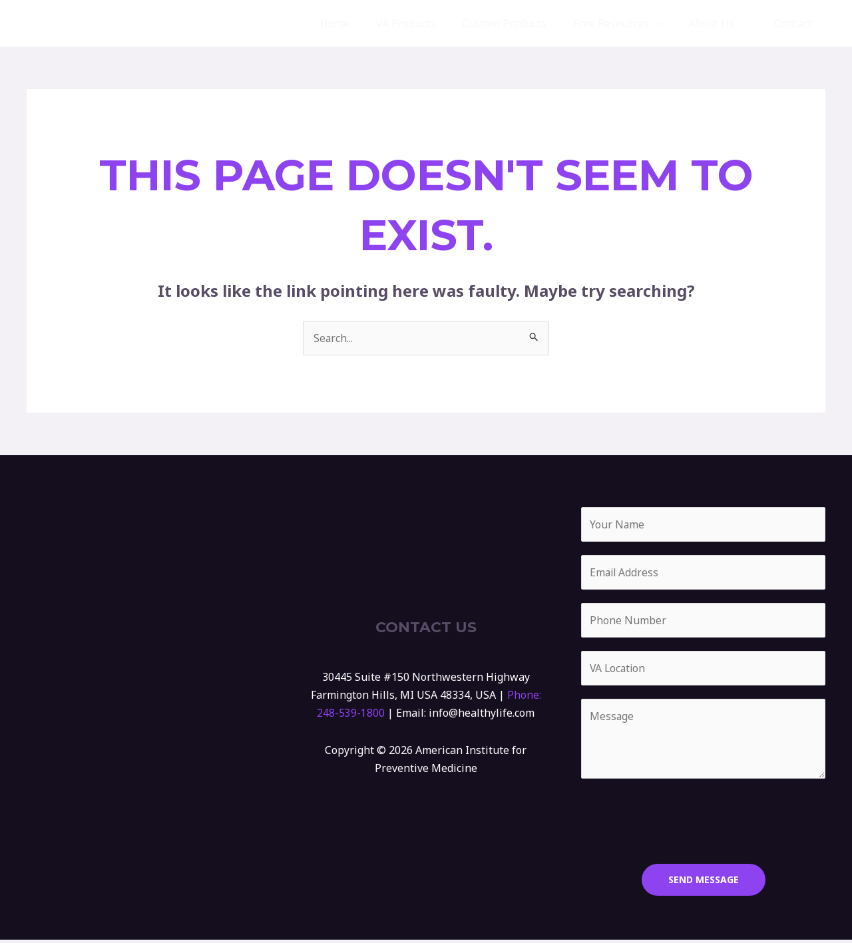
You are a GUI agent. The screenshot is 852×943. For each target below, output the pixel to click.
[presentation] (682, 821)
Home (364, 23)
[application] (669, 23)
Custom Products (523, 23)
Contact (796, 23)
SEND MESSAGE (703, 882)
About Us (725, 23)
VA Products (429, 23)
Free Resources (631, 23)
